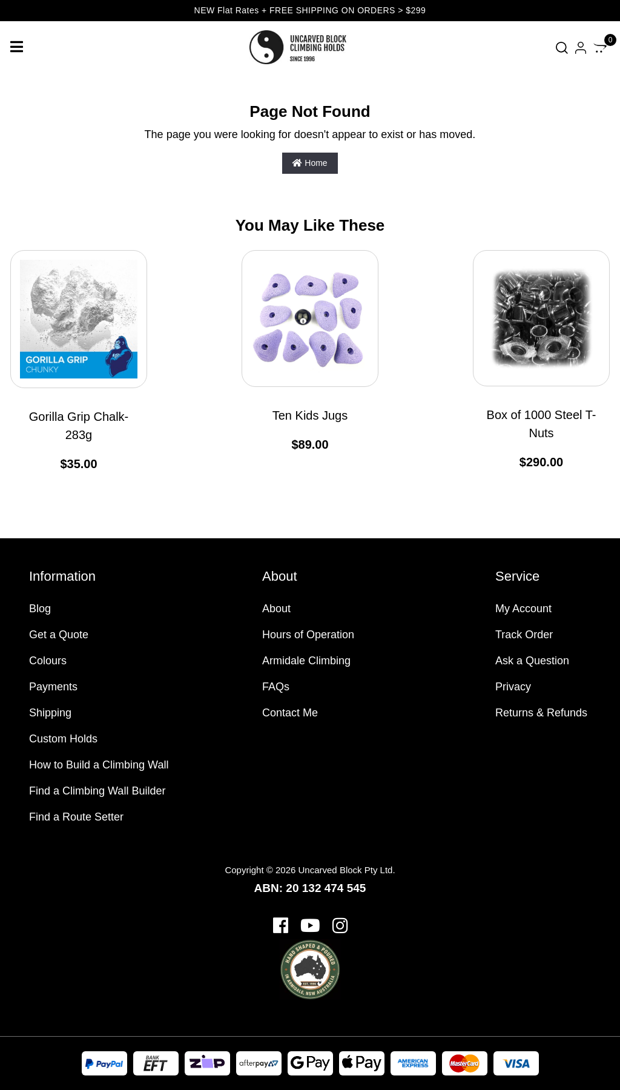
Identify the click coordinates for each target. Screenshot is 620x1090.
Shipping (50, 713)
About (276, 609)
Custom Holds (63, 739)
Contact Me (290, 713)
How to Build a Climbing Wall (98, 765)
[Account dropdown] (580, 47)
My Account (523, 609)
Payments (53, 687)
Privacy (513, 687)
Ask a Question (532, 661)
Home (309, 163)
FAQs (275, 687)
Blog (40, 609)
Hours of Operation (308, 635)
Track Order (524, 635)
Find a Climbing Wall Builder (97, 791)
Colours (48, 661)
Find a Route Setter (76, 817)
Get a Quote (58, 635)
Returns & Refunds (541, 713)
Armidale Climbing (306, 661)
